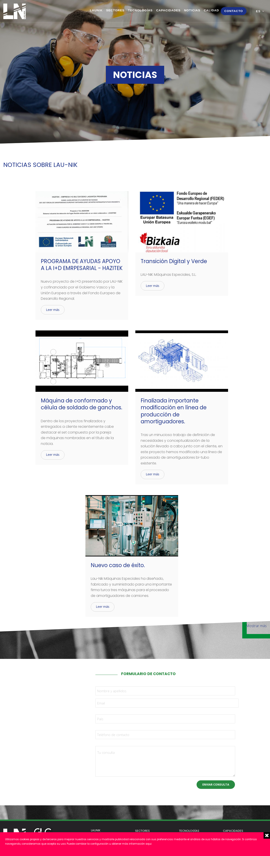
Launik (96, 10)
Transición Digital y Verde (174, 261)
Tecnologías (140, 10)
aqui (149, 844)
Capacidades (168, 10)
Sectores (115, 10)
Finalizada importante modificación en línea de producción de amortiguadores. (174, 411)
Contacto (233, 11)
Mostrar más (256, 625)
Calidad (211, 10)
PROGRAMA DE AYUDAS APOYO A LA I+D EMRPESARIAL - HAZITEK (82, 265)
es (258, 11)
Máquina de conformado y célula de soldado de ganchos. (81, 404)
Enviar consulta (215, 784)
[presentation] (129, 785)
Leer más (52, 310)
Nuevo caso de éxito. (118, 565)
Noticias (192, 10)
